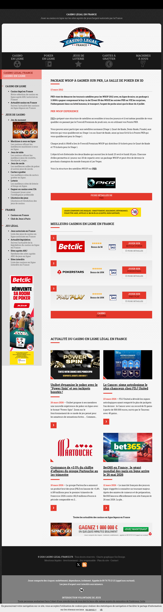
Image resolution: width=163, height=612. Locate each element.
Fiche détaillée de (101, 196)
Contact (114, 560)
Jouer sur (134, 244)
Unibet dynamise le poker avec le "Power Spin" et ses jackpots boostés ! (74, 388)
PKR (53, 118)
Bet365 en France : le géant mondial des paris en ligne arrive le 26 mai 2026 (126, 470)
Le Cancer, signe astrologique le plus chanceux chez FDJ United (125, 386)
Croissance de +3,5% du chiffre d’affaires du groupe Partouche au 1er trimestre (74, 470)
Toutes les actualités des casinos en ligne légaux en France (101, 517)
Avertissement (70, 560)
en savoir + (91, 609)
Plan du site (103, 560)
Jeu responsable (87, 560)
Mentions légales (52, 560)
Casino (101, 314)
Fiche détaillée (134, 251)
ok (101, 609)
